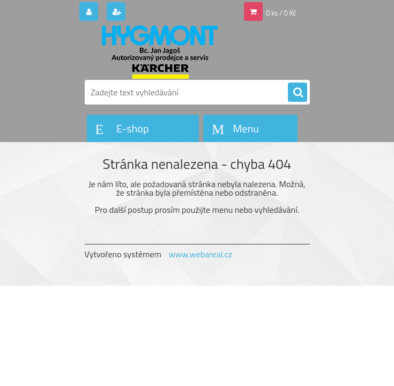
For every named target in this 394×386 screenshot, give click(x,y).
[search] (297, 93)
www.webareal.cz (200, 254)
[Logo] (158, 52)
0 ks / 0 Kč (281, 13)
